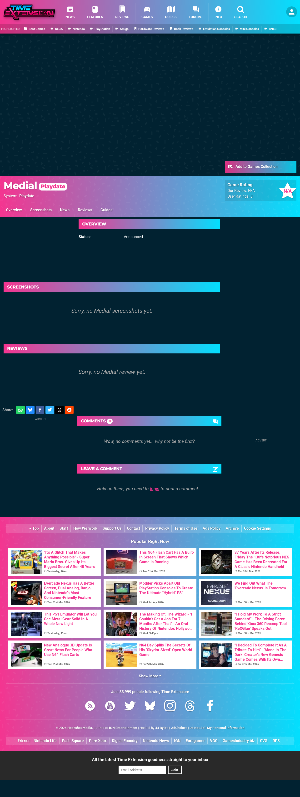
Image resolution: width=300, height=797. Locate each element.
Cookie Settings (257, 528)
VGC (213, 740)
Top (34, 528)
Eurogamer (195, 740)
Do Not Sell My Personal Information (217, 728)
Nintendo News (156, 740)
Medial (35, 185)
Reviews (85, 210)
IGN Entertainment (123, 728)
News (65, 210)
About (49, 528)
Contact (133, 528)
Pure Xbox (98, 740)
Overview (14, 210)
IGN (177, 740)
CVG (263, 740)
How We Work (85, 528)
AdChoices (178, 728)
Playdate (26, 196)
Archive (232, 528)
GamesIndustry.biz (239, 740)
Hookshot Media (79, 728)
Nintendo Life (45, 740)
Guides (106, 210)
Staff (64, 528)
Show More (150, 676)
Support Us (112, 528)
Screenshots (41, 210)
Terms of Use (185, 528)
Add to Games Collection (252, 167)
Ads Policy (211, 528)
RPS (276, 740)
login (154, 488)
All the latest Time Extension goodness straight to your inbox (150, 759)
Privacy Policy (157, 528)
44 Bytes (161, 728)
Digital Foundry (125, 740)
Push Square (73, 740)
